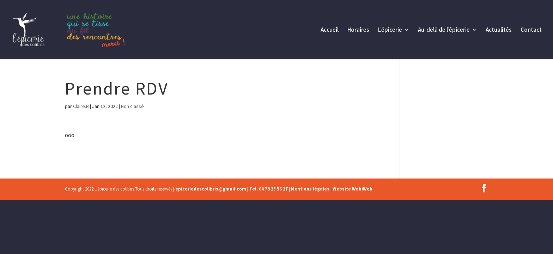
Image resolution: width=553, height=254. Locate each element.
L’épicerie (390, 30)
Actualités (499, 30)
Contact (531, 30)
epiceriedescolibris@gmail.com (210, 189)
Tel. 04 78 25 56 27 (268, 189)
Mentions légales (310, 189)
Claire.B (81, 106)
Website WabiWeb (352, 189)
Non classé (132, 106)
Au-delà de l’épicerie (444, 30)
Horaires (358, 30)
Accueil (330, 30)
